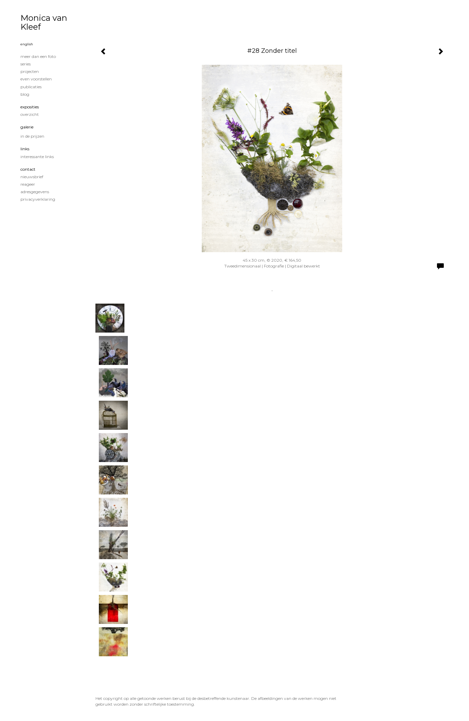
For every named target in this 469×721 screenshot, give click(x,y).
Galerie (26, 126)
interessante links (37, 156)
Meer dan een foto (38, 56)
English (26, 44)
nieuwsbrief (31, 176)
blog (24, 94)
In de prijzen (32, 136)
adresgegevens (34, 191)
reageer (27, 184)
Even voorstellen (36, 78)
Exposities (29, 106)
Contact (27, 169)
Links (24, 148)
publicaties (31, 86)
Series (25, 63)
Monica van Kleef (43, 22)
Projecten (29, 71)
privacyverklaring (37, 199)
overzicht (29, 114)
